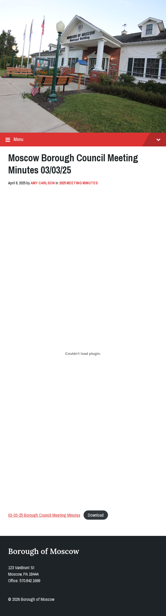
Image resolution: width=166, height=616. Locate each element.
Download (96, 515)
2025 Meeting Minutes (78, 183)
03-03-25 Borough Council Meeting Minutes (44, 515)
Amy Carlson (43, 183)
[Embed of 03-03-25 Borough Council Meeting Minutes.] (83, 353)
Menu (83, 139)
